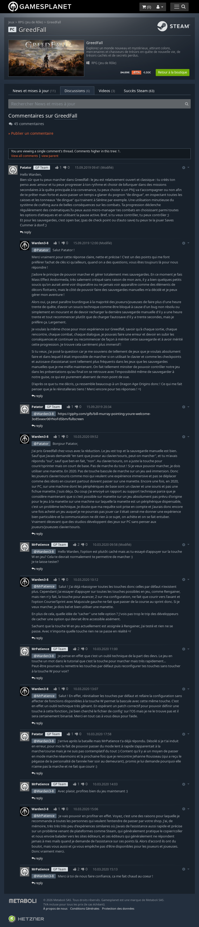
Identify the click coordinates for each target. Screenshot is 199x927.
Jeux (11, 22)
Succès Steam (139, 90)
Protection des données (118, 908)
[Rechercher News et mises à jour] (95, 103)
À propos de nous (55, 908)
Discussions (77, 90)
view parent (49, 156)
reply (25, 232)
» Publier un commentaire (30, 133)
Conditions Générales (84, 908)
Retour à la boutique (172, 72)
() (146, 6)
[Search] (187, 103)
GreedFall (54, 22)
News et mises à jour (34, 90)
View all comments (24, 156)
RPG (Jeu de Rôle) (30, 22)
